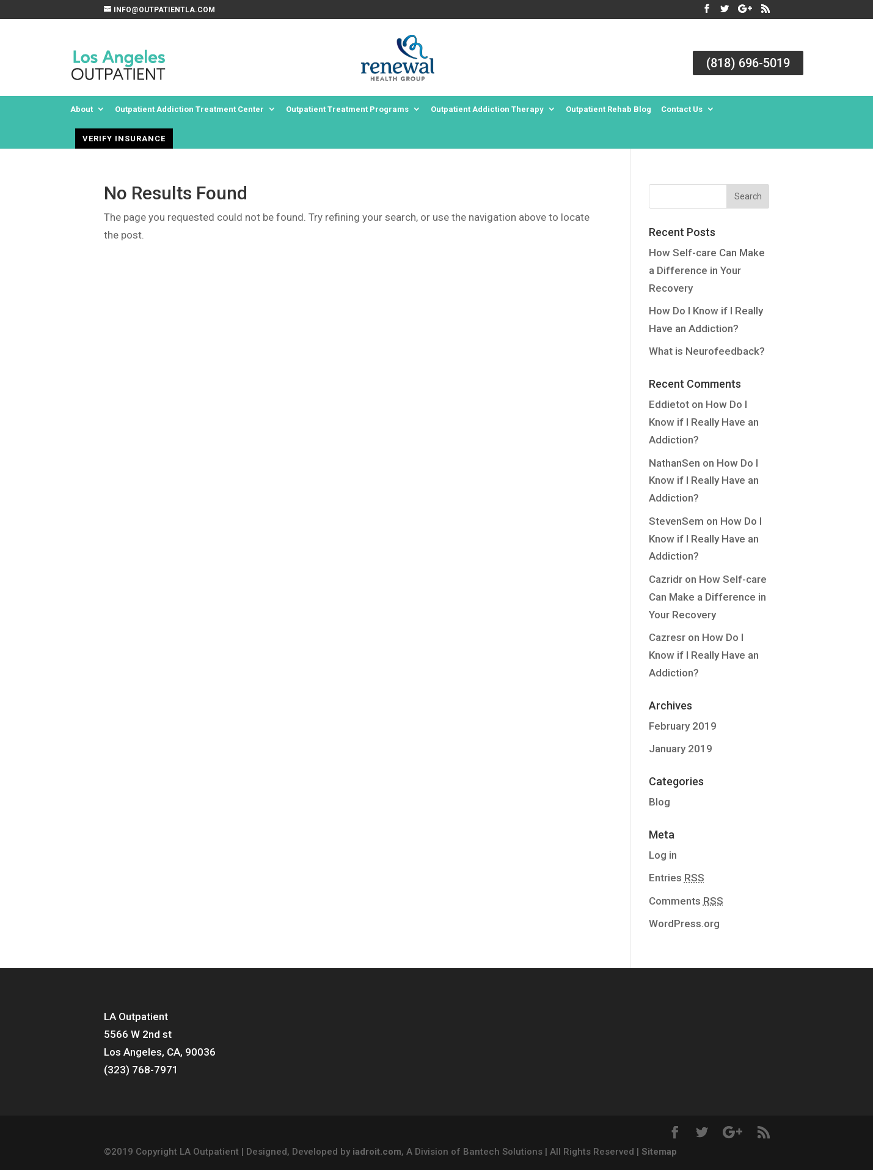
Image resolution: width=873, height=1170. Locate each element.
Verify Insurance (124, 138)
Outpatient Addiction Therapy (487, 109)
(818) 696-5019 (748, 63)
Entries (676, 878)
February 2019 (683, 726)
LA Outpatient (136, 1016)
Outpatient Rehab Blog (608, 109)
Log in (663, 855)
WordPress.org (684, 923)
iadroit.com (376, 1151)
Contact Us (682, 109)
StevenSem (676, 521)
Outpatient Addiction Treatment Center (189, 109)
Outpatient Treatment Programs (347, 109)
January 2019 (680, 748)
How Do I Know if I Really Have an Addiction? (704, 422)
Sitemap (659, 1151)
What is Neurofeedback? (707, 351)
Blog (659, 802)
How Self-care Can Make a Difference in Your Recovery (707, 270)
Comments (686, 901)
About (81, 109)
